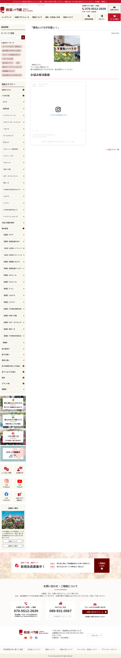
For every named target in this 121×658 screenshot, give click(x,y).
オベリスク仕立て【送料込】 (12, 47)
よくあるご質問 (6, 473)
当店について (68, 17)
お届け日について (66, 649)
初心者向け (5, 349)
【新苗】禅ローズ (9, 329)
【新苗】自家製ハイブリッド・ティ (13, 248)
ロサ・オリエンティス (10, 176)
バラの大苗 (13, 96)
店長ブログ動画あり (19, 499)
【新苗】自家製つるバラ (11, 262)
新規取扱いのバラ (8, 71)
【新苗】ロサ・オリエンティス (13, 322)
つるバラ (6, 129)
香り (18, 63)
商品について (37, 17)
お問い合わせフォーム (95, 612)
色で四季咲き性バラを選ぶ (13, 366)
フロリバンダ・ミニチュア (12, 122)
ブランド (6, 142)
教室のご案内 (13, 546)
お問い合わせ (114, 10)
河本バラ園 (7, 169)
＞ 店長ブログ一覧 (112, 149)
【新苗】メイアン (9, 302)
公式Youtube (19, 486)
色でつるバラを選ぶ (13, 372)
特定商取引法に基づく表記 (13, 649)
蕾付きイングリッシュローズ (12, 67)
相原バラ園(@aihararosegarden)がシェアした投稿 (58, 142)
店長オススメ (13, 90)
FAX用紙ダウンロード (60, 616)
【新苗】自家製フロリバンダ (12, 255)
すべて (5, 102)
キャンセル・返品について (87, 649)
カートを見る (114, 19)
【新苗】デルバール (10, 282)
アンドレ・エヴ (8, 156)
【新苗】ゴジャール (10, 275)
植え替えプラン (8, 63)
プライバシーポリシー (109, 649)
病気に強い (5, 360)
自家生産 (6, 109)
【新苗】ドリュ (8, 289)
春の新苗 (13, 228)
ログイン (101, 19)
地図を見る (95, 635)
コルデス (6, 196)
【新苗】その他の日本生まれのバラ (13, 336)
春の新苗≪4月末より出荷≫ (12, 51)
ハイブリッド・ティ (9, 115)
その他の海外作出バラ (10, 210)
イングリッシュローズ (10, 216)
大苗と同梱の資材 (8, 223)
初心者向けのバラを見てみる (12, 75)
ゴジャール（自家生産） (11, 149)
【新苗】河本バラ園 (10, 316)
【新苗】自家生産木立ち (11, 241)
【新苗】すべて (8, 235)
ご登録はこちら (101, 564)
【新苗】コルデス (9, 295)
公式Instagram (6, 486)
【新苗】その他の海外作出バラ (13, 309)
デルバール (7, 163)
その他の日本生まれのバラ (12, 190)
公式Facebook (6, 499)
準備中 (5, 343)
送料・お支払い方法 (52, 17)
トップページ (6, 17)
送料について (50, 649)
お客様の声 (19, 473)
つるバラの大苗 (8, 59)
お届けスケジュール (22, 17)
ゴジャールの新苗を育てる (11, 55)
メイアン (6, 203)
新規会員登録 (89, 19)
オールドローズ (8, 136)
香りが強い (5, 354)
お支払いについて (34, 649)
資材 (13, 378)
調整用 (4, 389)
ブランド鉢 (13, 383)
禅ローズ (6, 183)
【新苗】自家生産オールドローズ (13, 268)
